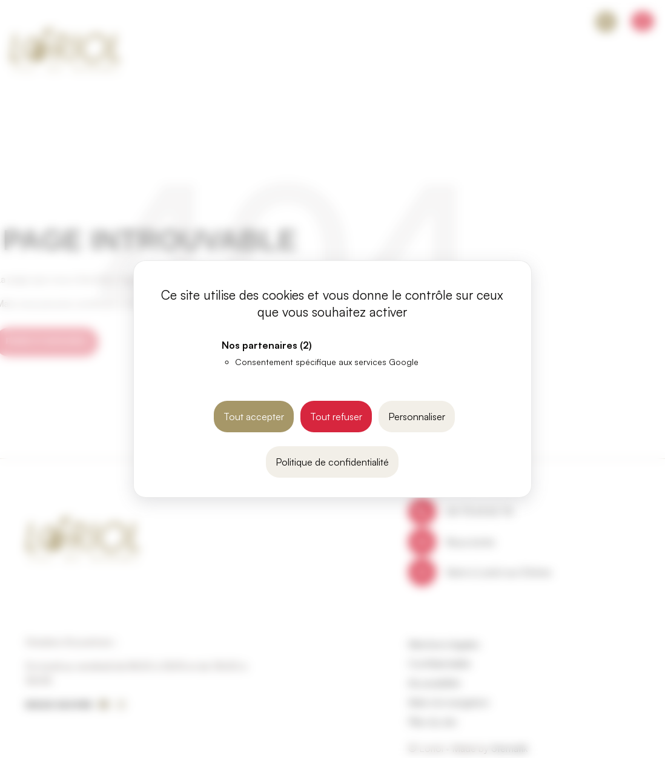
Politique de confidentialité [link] (332, 462)
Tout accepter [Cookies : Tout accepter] (253, 416)
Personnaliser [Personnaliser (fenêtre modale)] (416, 416)
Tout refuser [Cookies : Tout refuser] (336, 416)
